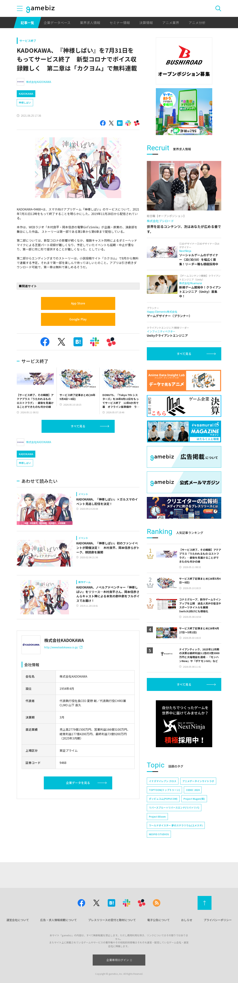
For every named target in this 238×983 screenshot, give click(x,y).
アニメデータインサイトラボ (198, 781)
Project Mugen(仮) (194, 798)
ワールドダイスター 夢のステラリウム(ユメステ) (176, 825)
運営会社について (17, 920)
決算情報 (146, 22)
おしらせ (186, 920)
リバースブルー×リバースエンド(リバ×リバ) (174, 807)
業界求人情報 (90, 22)
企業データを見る (78, 783)
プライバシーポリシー (218, 920)
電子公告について (158, 920)
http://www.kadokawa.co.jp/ (63, 647)
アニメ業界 (170, 22)
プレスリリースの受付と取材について (112, 920)
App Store (78, 303)
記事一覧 (27, 22)
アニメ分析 (197, 22)
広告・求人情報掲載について (58, 920)
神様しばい (25, 102)
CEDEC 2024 (192, 790)
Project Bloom (157, 816)
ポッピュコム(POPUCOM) (163, 798)
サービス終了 (27, 41)
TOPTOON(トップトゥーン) (164, 790)
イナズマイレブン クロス (162, 781)
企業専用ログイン (119, 960)
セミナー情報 (120, 22)
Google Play (78, 319)
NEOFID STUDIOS (159, 834)
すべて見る (78, 426)
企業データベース (57, 22)
